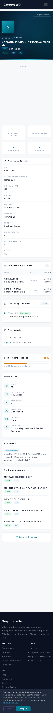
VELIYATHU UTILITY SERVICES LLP (22, 521)
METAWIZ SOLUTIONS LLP (18, 477)
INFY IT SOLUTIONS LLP (17, 499)
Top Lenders (8, 664)
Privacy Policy (9, 687)
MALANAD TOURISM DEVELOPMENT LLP (25, 488)
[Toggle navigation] (45, 4)
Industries (7, 656)
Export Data (34, 660)
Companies (7, 38)
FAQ (4, 675)
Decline (9, 708)
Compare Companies (39, 652)
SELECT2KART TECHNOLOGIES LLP (23, 510)
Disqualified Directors (39, 656)
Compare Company (26, 537)
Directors (7, 652)
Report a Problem (42, 15)
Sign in (7, 342)
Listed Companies (11, 660)
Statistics (33, 648)
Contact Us (8, 679)
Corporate (13, 4)
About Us (6, 683)
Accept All (23, 708)
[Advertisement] (26, 94)
